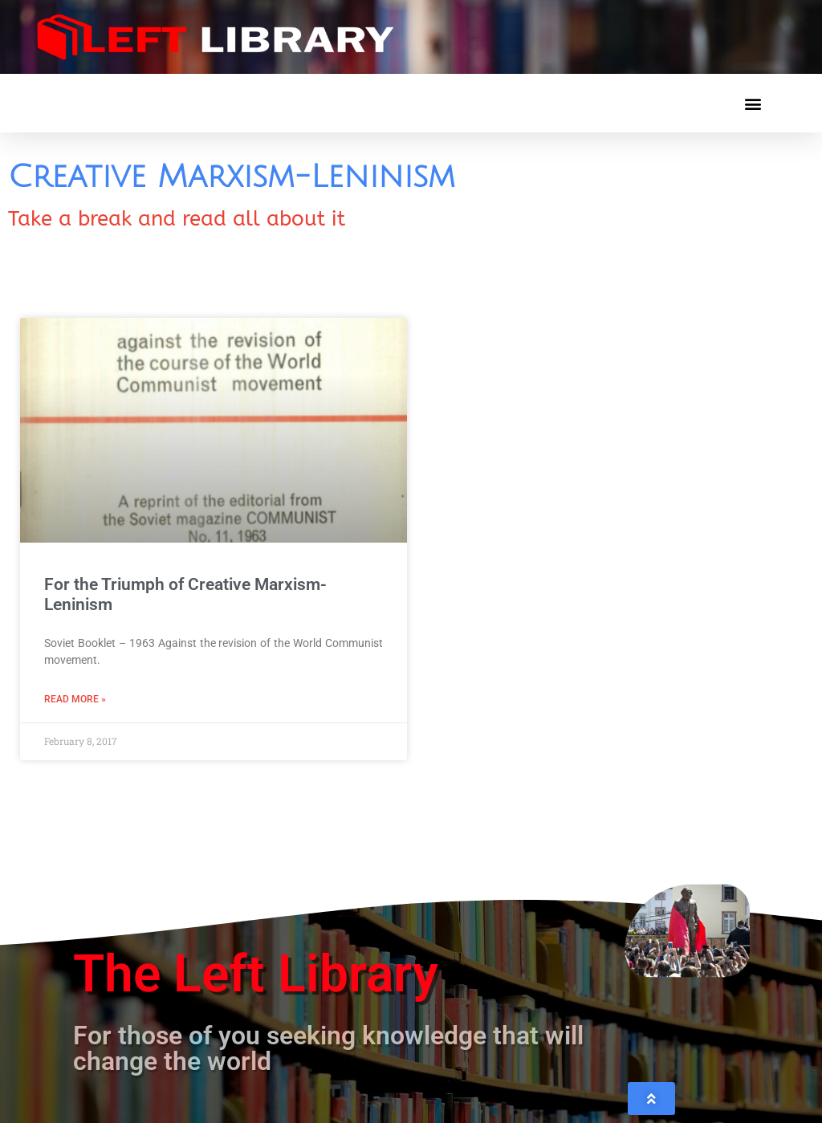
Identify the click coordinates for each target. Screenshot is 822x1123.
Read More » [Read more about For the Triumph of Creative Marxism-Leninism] (75, 699)
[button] (752, 103)
